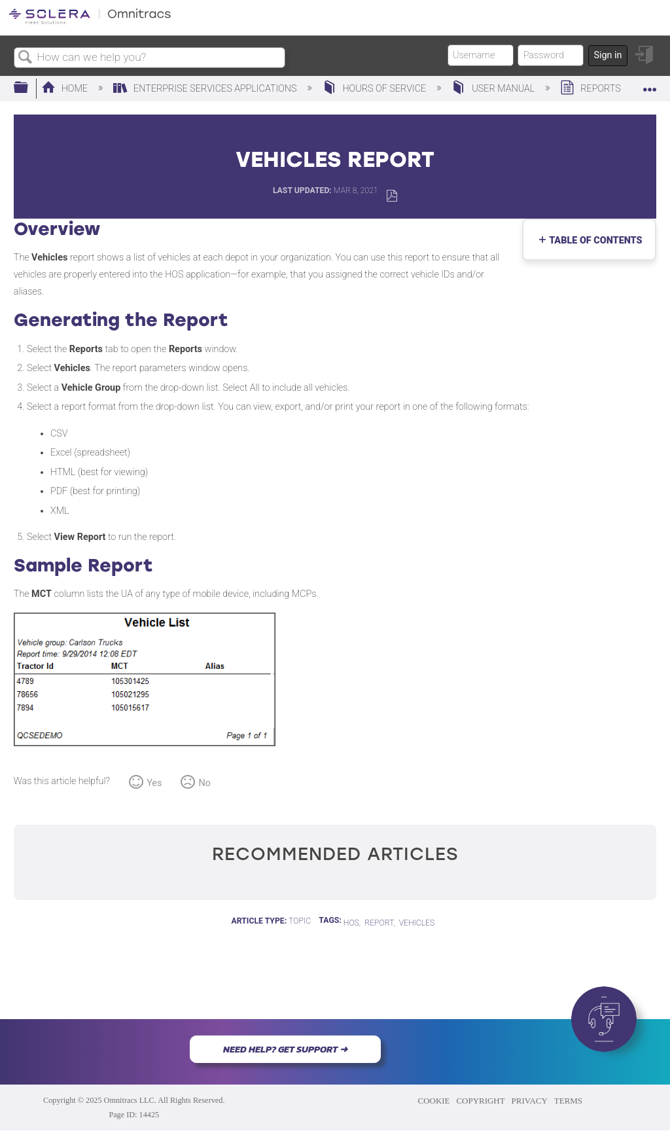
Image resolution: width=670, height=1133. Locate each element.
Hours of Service (376, 88)
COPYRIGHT (480, 1101)
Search (25, 58)
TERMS (568, 1101)
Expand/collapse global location (650, 84)
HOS (351, 922)
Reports (591, 88)
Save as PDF (391, 196)
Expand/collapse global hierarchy (29, 88)
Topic (300, 921)
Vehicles (417, 922)
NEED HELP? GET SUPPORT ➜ (285, 1049)
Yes (154, 783)
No (205, 783)
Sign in (607, 55)
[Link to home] (89, 21)
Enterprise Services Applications (206, 88)
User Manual (494, 88)
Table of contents (593, 240)
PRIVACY (530, 1101)
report (378, 922)
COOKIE (434, 1101)
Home (65, 88)
